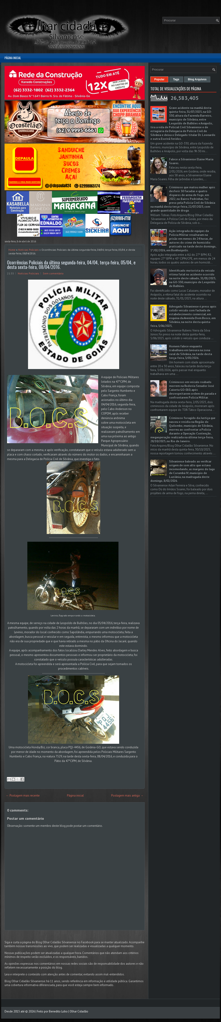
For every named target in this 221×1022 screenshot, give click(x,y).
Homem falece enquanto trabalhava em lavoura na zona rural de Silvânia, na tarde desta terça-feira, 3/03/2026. (190, 352)
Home (11, 249)
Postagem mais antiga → (127, 795)
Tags (176, 79)
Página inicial (13, 58)
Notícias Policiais (28, 249)
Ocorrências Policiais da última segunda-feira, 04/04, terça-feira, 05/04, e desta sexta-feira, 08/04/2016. (71, 264)
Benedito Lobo (58, 1011)
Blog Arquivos (197, 79)
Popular (159, 79)
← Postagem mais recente (23, 795)
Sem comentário (53, 273)
